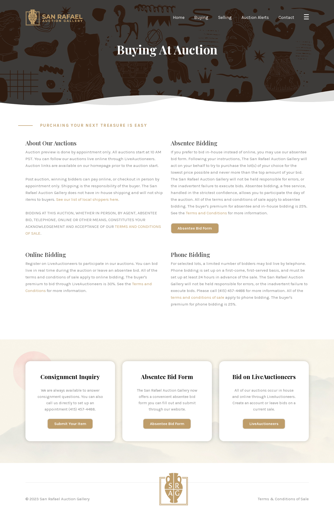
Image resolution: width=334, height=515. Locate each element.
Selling (225, 17)
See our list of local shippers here (87, 199)
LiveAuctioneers (264, 423)
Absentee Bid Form (195, 228)
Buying (201, 17)
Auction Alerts (255, 17)
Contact (286, 17)
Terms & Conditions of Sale (283, 498)
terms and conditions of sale (197, 297)
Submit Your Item (70, 423)
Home (179, 17)
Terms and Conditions (206, 212)
